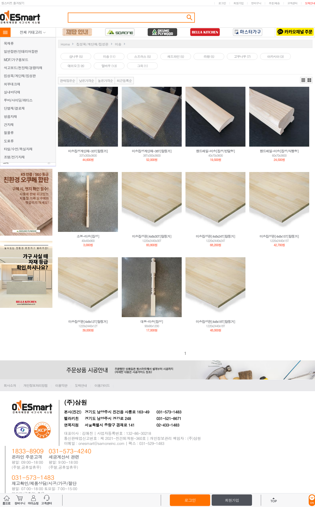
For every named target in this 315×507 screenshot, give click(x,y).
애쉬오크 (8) (76, 65)
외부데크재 (12, 84)
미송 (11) (109, 56)
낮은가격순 (86, 80)
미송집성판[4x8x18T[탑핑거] (215, 321)
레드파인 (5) (175, 56)
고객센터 (292, 3)
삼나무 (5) (76, 56)
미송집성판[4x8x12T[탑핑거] (88, 321)
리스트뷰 (303, 80)
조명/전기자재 (14, 156)
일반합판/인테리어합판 (21, 51)
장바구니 (256, 3)
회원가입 (238, 3)
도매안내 (310, 3)
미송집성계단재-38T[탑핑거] (151, 151)
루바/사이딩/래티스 (18, 100)
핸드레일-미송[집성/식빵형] (279, 151)
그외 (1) (142, 65)
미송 (118, 44)
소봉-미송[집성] (88, 236)
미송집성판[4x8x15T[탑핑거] (279, 236)
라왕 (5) (209, 56)
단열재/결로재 (14, 108)
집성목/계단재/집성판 (20, 75)
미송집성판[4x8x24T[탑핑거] (215, 236)
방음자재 (10, 116)
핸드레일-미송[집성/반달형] (215, 151)
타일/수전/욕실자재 (18, 148)
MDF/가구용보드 (16, 59)
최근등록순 (124, 80)
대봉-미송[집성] (151, 321)
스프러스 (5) (142, 56)
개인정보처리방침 (35, 385)
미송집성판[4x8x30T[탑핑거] (151, 236)
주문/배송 (274, 3)
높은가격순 (105, 80)
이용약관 (61, 385)
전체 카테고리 (33, 32)
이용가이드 (102, 385)
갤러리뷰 (309, 80)
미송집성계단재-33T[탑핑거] (88, 151)
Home (65, 44)
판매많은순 (67, 80)
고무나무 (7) (242, 56)
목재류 (9, 43)
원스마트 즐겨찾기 (12, 3)
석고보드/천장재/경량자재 (23, 67)
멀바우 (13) (109, 65)
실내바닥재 (12, 92)
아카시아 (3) (275, 56)
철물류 (9, 132)
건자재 (9, 124)
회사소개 (10, 385)
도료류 (9, 140)
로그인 (222, 3)
